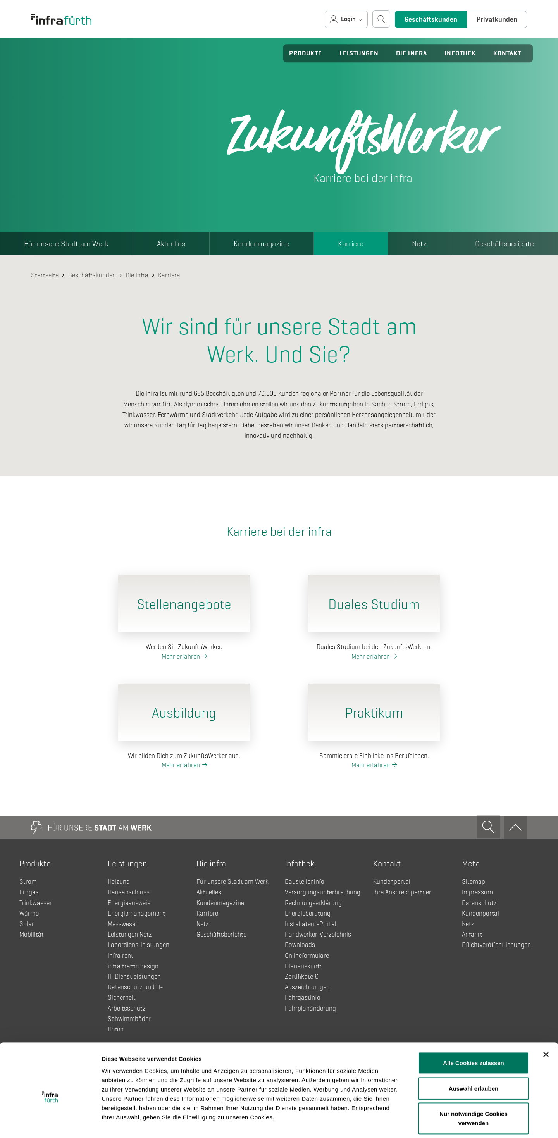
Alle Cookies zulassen (473, 1027)
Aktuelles (171, 244)
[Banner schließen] (546, 1018)
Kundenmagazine (261, 244)
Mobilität (31, 934)
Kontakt (507, 53)
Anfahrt (472, 934)
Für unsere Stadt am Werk (66, 244)
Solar (26, 924)
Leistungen (359, 53)
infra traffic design (133, 966)
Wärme (29, 913)
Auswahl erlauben (473, 1052)
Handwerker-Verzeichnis (318, 934)
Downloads (300, 945)
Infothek (460, 53)
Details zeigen (412, 1122)
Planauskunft (303, 966)
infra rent (120, 956)
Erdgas (29, 892)
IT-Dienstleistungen (134, 977)
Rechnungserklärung (313, 903)
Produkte (305, 53)
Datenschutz (479, 903)
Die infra (411, 53)
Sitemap (473, 882)
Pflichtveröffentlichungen (496, 945)
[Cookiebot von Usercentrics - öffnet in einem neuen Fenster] (50, 1123)
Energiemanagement (136, 913)
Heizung (119, 882)
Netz (419, 244)
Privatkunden (497, 19)
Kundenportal (391, 882)
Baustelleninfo (304, 882)
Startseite (45, 275)
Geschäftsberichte (221, 934)
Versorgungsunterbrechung (322, 892)
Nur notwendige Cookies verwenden (473, 1082)
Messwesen (123, 924)
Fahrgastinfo (302, 997)
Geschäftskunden (431, 19)
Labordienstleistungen (138, 945)
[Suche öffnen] (381, 19)
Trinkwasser (35, 903)
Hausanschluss (129, 892)
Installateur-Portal (310, 924)
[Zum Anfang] (515, 827)
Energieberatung (308, 913)
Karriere (350, 244)
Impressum (477, 892)
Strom (28, 882)
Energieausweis (129, 903)
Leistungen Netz (130, 934)
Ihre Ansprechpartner (402, 892)
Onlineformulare (307, 956)
